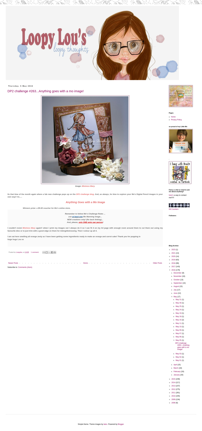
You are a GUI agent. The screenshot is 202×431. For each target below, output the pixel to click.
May (175, 297)
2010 (174, 396)
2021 (174, 253)
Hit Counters (173, 209)
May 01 (179, 360)
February (177, 371)
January (177, 375)
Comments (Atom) (25, 267)
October (177, 280)
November (178, 276)
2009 (174, 399)
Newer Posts (13, 263)
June (176, 293)
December (178, 273)
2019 (174, 260)
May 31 (179, 300)
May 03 (179, 354)
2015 (174, 379)
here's (171, 195)
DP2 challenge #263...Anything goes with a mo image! (46, 91)
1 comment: (35, 252)
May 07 (179, 333)
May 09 (179, 330)
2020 (174, 256)
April (175, 365)
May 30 (179, 303)
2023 (174, 250)
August (176, 286)
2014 (174, 382)
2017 (174, 267)
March (176, 368)
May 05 (179, 340)
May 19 (179, 313)
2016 (174, 270)
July (175, 290)
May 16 (179, 320)
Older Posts (157, 263)
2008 (174, 403)
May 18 (179, 316)
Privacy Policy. (176, 120)
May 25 (179, 306)
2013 (174, 386)
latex (105, 424)
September (178, 283)
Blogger (121, 424)
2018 (174, 263)
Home (85, 263)
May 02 (179, 357)
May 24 (179, 310)
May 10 (179, 327)
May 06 (179, 337)
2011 (174, 393)
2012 (174, 389)
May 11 (179, 323)
